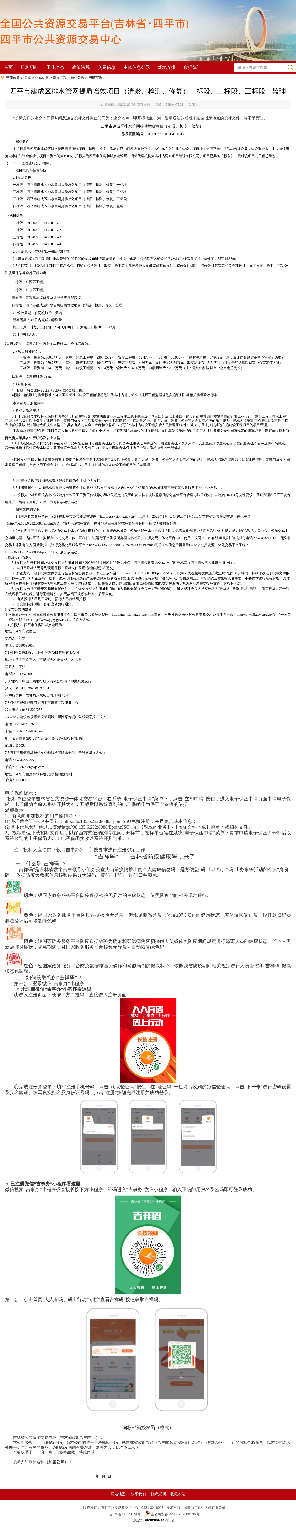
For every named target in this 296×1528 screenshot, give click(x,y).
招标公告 (77, 78)
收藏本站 (177, 1494)
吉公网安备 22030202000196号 (175, 1514)
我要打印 (174, 105)
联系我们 (138, 1494)
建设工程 (60, 78)
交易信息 (106, 67)
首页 (8, 67)
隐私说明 (158, 1494)
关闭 (191, 105)
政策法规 (81, 67)
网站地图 (118, 1494)
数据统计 (192, 67)
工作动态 (55, 67)
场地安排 (167, 67)
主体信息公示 (136, 67)
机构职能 (29, 67)
